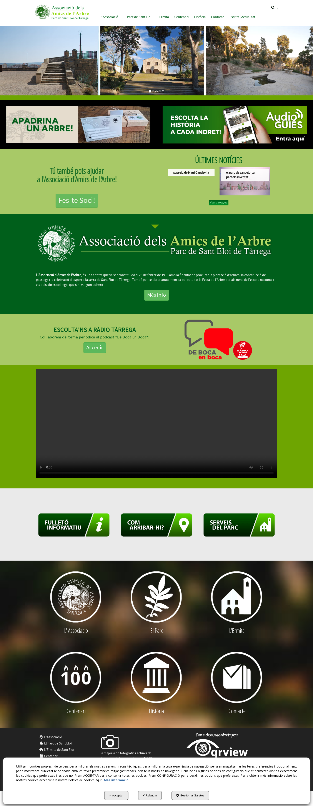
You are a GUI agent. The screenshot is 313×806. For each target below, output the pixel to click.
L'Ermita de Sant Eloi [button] (56, 750)
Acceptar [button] (116, 795)
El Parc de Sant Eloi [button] (55, 743)
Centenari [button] (48, 756)
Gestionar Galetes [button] (190, 795)
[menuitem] (274, 7)
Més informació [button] (116, 780)
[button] (61, 11)
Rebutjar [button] (150, 795)
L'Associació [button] (50, 737)
